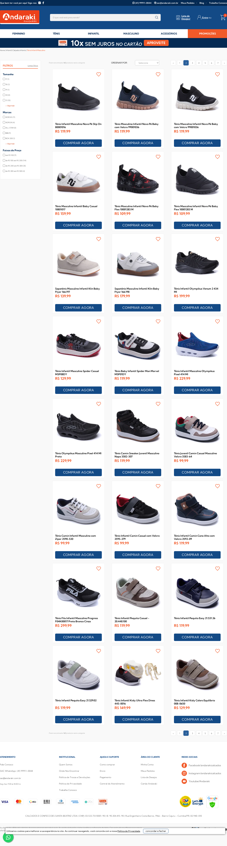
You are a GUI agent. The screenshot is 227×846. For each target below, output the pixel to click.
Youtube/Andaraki (196, 781)
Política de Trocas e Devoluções (74, 777)
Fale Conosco (6, 764)
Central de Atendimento (112, 783)
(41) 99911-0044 (143, 3)
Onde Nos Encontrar (69, 771)
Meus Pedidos (187, 3)
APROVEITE (156, 43)
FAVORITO (98, 74)
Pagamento (105, 777)
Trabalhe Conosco (218, 3)
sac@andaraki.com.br (167, 3)
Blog (202, 3)
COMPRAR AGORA (78, 143)
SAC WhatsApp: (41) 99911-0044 (16, 771)
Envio (102, 771)
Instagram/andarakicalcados (201, 773)
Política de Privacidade (70, 783)
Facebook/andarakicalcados (201, 765)
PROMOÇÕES (207, 33)
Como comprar (107, 764)
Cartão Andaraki (149, 783)
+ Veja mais (9, 106)
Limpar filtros (33, 66)
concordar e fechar (169, 839)
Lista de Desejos (149, 777)
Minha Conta (147, 764)
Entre (205, 17)
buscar (157, 17)
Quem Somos (65, 764)
